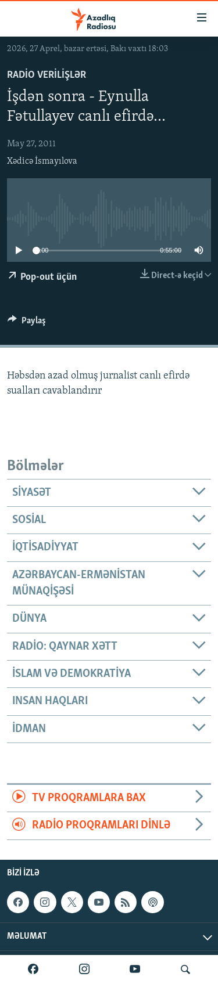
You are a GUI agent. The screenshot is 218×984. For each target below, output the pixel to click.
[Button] (27, 323)
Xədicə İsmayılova (42, 161)
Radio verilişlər (46, 75)
